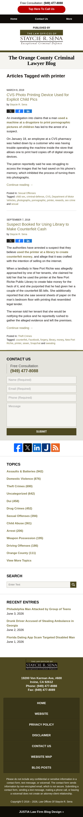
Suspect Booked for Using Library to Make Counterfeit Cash (38, 226)
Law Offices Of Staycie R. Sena (55, 801)
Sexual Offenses (27, 193)
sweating (50, 343)
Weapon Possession (25, 538)
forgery (44, 339)
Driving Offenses (22, 545)
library (52, 339)
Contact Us (41, 18)
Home (13, 18)
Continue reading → (20, 184)
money (60, 339)
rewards (59, 200)
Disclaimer (41, 735)
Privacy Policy (41, 724)
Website (41, 713)
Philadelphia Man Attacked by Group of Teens (39, 609)
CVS (48, 196)
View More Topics (19, 560)
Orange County (21, 553)
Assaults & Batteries (25, 471)
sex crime (70, 200)
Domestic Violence (24, 478)
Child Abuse (19, 523)
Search (73, 585)
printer (50, 200)
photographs (23, 200)
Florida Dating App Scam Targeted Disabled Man (41, 637)
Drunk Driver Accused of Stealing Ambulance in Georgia (40, 623)
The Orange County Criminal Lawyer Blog (41, 36)
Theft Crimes (25, 336)
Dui (13, 501)
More (69, 18)
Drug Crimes (19, 508)
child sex (20, 196)
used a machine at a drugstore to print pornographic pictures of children (38, 122)
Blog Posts (41, 767)
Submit (41, 431)
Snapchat (35, 343)
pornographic (39, 200)
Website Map (41, 756)
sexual (14, 204)
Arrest (15, 530)
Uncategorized (21, 493)
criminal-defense (35, 196)
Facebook (33, 339)
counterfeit (21, 339)
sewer (26, 343)
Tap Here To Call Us (42, 9)
